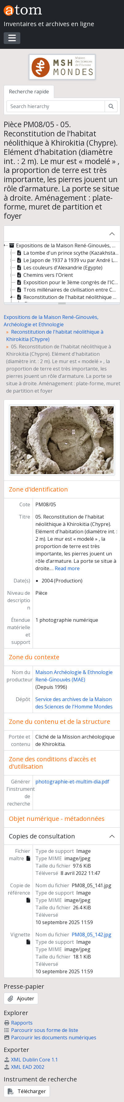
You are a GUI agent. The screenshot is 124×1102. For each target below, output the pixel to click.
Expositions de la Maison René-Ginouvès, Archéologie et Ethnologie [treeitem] (64, 245)
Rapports (18, 1022)
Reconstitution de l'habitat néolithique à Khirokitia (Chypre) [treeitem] (67, 297)
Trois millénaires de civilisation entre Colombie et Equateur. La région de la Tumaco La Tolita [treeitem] (67, 289)
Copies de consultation (42, 836)
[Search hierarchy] (55, 106)
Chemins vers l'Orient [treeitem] (44, 275)
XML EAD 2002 (24, 1067)
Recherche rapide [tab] (29, 91)
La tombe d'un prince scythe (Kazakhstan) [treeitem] (67, 253)
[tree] (62, 272)
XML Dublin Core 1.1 (31, 1059)
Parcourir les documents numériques (50, 1037)
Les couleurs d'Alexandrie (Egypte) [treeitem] (58, 267)
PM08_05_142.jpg (91, 934)
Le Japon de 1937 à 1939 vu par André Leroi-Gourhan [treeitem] (67, 260)
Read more (67, 568)
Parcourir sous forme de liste (41, 1030)
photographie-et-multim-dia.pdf (72, 781)
